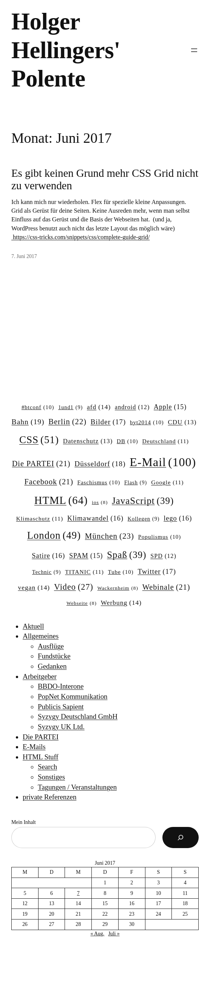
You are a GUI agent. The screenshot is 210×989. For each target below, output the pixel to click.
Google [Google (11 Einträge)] (167, 482)
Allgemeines (41, 636)
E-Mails (34, 747)
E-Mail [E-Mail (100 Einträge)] (163, 462)
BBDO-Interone (60, 686)
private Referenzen (49, 797)
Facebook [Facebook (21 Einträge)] (48, 482)
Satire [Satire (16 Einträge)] (48, 556)
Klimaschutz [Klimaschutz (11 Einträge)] (39, 518)
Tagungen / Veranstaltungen (77, 787)
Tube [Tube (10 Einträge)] (121, 572)
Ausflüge (51, 646)
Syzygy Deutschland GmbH (77, 716)
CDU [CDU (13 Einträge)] (182, 422)
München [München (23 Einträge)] (109, 536)
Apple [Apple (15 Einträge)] (170, 407)
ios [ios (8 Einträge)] (100, 503)
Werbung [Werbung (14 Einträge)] (121, 602)
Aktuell (33, 626)
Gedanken (52, 666)
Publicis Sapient (60, 707)
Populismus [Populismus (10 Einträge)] (159, 537)
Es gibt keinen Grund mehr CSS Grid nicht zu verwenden (104, 179)
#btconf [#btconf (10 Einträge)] (38, 407)
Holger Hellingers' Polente (65, 50)
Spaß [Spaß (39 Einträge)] (126, 554)
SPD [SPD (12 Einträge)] (163, 556)
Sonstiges (51, 777)
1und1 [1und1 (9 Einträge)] (70, 407)
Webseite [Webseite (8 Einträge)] (81, 603)
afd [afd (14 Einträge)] (99, 407)
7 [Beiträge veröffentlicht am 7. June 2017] (78, 893)
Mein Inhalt (23, 822)
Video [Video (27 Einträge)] (73, 587)
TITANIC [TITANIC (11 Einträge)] (84, 572)
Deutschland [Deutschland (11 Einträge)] (165, 441)
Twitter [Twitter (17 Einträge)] (156, 571)
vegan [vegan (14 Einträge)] (34, 587)
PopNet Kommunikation (72, 696)
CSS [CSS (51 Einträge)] (39, 440)
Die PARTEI (41, 737)
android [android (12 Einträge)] (132, 407)
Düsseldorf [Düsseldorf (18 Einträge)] (99, 464)
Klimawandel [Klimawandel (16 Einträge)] (95, 518)
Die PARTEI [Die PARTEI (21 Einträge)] (41, 463)
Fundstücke (54, 656)
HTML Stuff (41, 757)
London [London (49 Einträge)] (54, 535)
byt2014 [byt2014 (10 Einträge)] (147, 422)
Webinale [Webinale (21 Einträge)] (166, 587)
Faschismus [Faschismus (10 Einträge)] (98, 482)
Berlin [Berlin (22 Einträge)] (67, 422)
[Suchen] (180, 837)
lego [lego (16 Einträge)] (178, 518)
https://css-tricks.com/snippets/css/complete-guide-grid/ (80, 237)
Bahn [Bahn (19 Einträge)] (28, 421)
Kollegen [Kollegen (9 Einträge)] (144, 518)
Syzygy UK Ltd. (61, 727)
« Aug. (97, 933)
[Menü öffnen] (194, 50)
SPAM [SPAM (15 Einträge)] (86, 556)
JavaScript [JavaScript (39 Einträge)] (143, 500)
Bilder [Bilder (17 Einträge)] (108, 422)
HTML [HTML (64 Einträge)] (61, 500)
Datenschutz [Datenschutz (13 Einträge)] (88, 441)
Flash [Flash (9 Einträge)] (135, 482)
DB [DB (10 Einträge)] (127, 441)
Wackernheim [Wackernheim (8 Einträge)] (117, 588)
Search (47, 767)
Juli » (113, 933)
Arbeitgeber (40, 676)
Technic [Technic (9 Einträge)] (46, 572)
